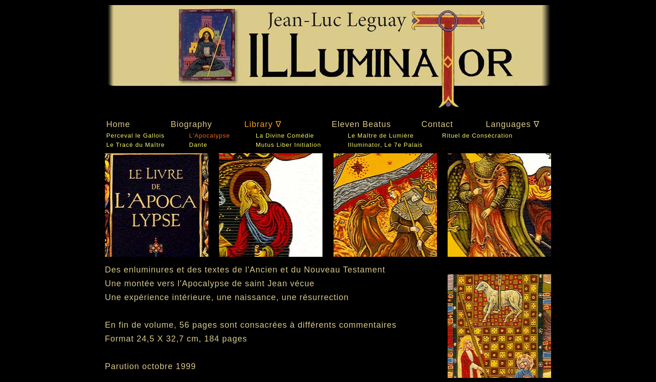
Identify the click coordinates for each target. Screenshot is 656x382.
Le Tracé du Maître (135, 144)
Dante (198, 144)
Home (118, 124)
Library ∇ (263, 124)
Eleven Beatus (361, 124)
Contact (437, 124)
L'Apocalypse (209, 135)
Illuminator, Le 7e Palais (385, 144)
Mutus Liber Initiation (288, 144)
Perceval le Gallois (135, 135)
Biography (191, 124)
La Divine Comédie (285, 135)
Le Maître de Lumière (381, 135)
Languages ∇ (513, 124)
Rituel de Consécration (477, 135)
